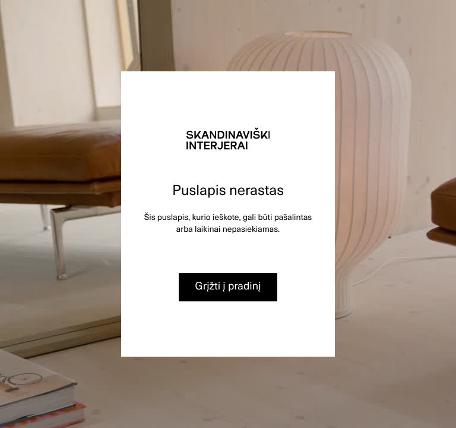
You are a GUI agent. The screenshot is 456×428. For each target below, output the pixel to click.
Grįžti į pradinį (228, 286)
